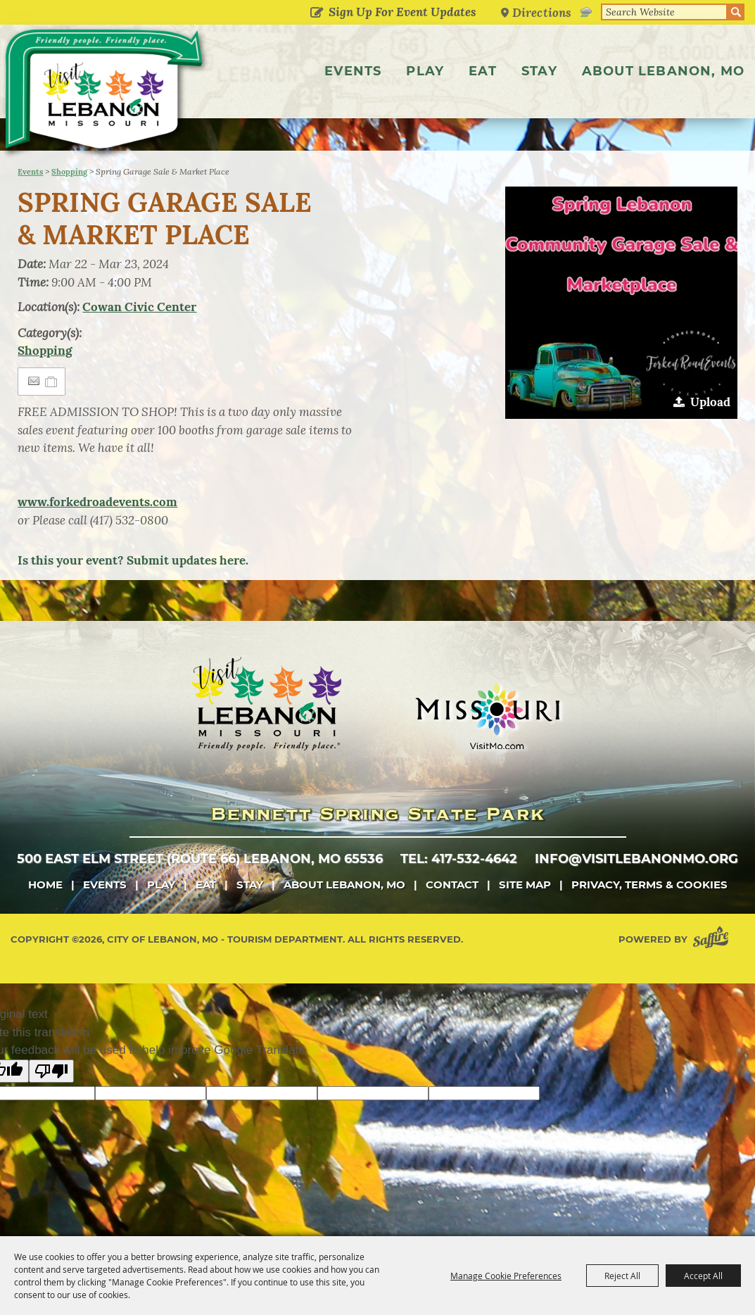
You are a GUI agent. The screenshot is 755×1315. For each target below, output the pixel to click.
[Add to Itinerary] (52, 412)
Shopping (69, 202)
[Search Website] (664, 12)
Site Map (525, 914)
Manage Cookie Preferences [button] (506, 1275)
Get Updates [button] (316, 13)
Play (425, 71)
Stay (539, 71)
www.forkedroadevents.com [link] (97, 532)
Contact (452, 914)
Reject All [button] (622, 1275)
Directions (541, 12)
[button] (621, 333)
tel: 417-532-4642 (458, 889)
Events (352, 71)
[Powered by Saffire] (713, 970)
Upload (710, 432)
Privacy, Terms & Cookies (649, 914)
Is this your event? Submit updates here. (133, 590)
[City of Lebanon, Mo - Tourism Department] (105, 94)
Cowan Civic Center (139, 337)
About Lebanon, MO (663, 71)
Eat (483, 71)
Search (736, 12)
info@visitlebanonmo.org (636, 889)
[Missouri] (487, 746)
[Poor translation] (51, 1101)
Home (45, 914)
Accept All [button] (703, 1275)
